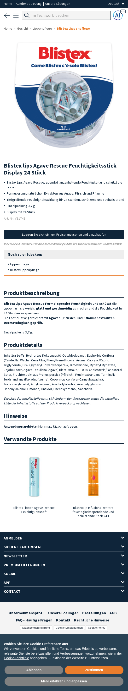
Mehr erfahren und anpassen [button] (64, 681)
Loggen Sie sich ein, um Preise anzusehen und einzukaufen (64, 234)
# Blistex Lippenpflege (24, 270)
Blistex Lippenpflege (73, 28)
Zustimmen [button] (94, 670)
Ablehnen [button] (34, 670)
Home (8, 3)
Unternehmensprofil (27, 612)
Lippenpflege (42, 28)
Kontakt (63, 620)
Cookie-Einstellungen (69, 627)
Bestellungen (94, 612)
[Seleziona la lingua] (116, 4)
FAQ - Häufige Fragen (34, 620)
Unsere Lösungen (57, 3)
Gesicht (22, 28)
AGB (113, 612)
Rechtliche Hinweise (91, 620)
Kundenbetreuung (29, 3)
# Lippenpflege (18, 264)
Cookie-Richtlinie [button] (16, 658)
